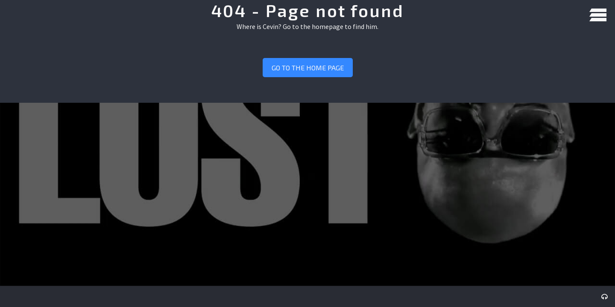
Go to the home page (308, 68)
